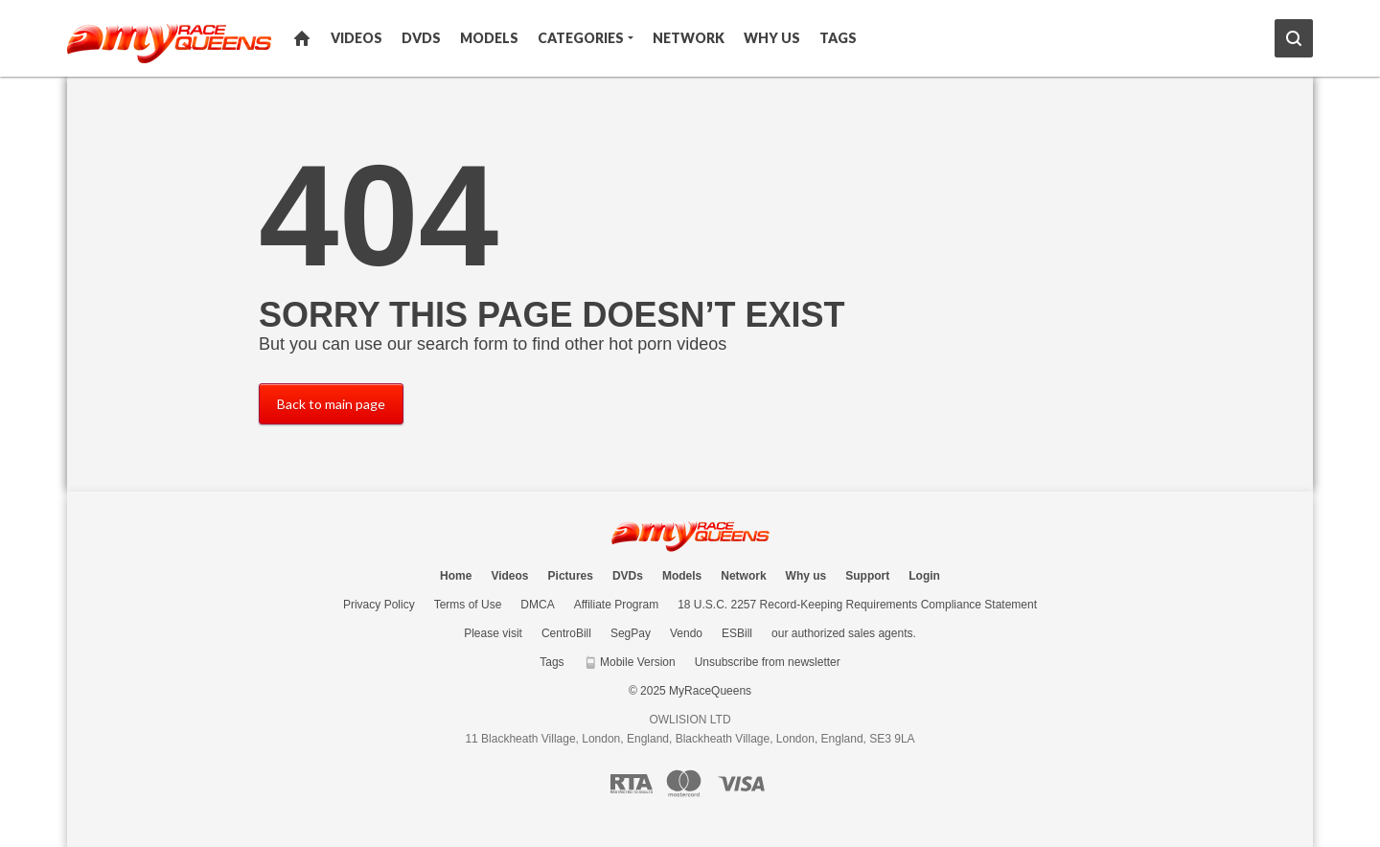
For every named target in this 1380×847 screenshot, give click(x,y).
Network (688, 38)
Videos (356, 38)
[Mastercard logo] (683, 783)
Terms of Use (468, 604)
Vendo (686, 633)
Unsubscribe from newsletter (767, 662)
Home (302, 38)
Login (924, 576)
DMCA (537, 604)
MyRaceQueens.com (690, 536)
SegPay (630, 633)
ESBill (737, 633)
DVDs (421, 38)
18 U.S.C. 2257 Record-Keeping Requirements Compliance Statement (857, 604)
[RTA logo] (631, 783)
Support (867, 576)
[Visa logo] (742, 784)
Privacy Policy (379, 604)
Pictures (570, 576)
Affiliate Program (616, 604)
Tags (838, 38)
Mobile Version (630, 662)
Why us (772, 38)
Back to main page (331, 404)
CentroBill (566, 633)
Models (489, 38)
